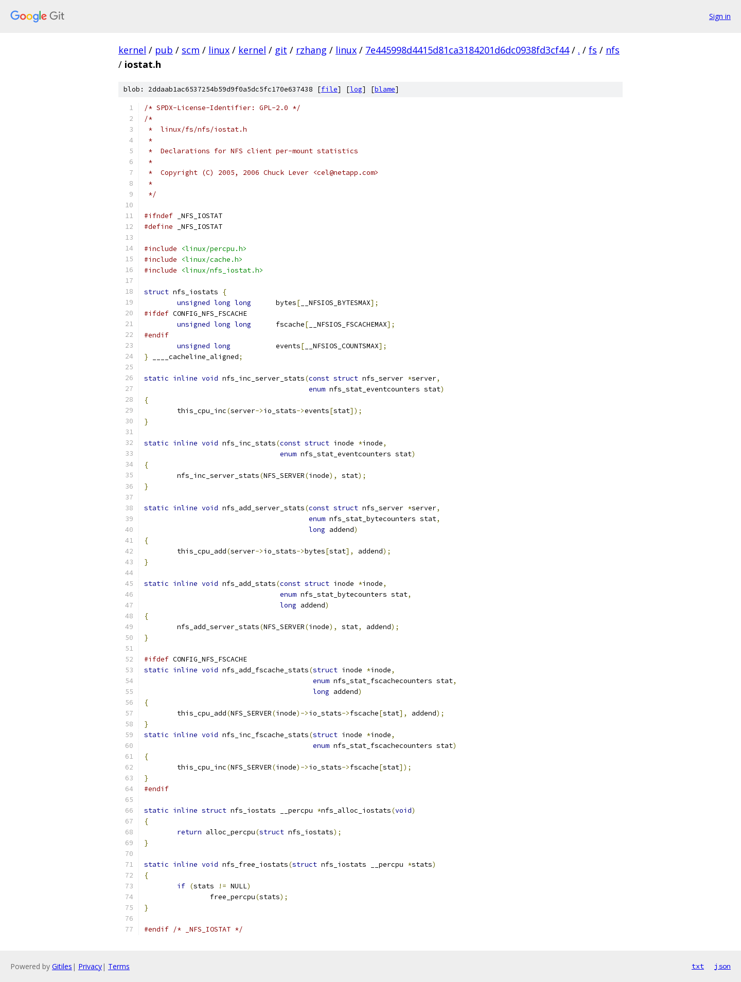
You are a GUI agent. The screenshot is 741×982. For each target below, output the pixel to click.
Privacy (90, 966)
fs (593, 50)
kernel (132, 50)
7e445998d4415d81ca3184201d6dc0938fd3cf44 (467, 50)
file (329, 89)
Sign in (720, 16)
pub (164, 50)
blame (385, 89)
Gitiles (62, 966)
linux (219, 50)
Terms (119, 966)
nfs (613, 50)
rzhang (311, 50)
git (281, 50)
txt (698, 966)
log (356, 89)
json (722, 966)
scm (191, 50)
